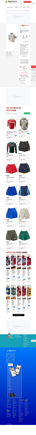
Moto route (14, 410)
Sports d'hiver (21, 403)
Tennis (13, 409)
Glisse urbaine (21, 415)
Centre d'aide (8, 403)
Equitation (14, 413)
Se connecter (33, 3)
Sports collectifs (21, 414)
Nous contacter (9, 406)
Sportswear (14, 414)
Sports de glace (21, 419)
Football (14, 417)
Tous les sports (15, 401)
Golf (13, 416)
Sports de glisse (21, 418)
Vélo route (14, 402)
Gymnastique (14, 415)
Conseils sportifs (9, 407)
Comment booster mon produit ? (26, 414)
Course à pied (21, 402)
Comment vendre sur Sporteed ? (26, 403)
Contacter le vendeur (24, 72)
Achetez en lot (26, 113)
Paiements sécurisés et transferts (26, 409)
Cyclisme (20, 401)
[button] (15, 37)
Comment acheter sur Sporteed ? (26, 406)
